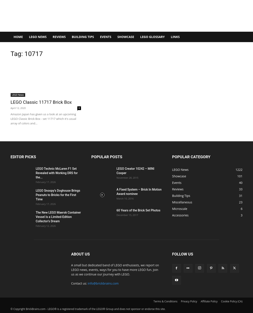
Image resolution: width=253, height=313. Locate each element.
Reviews (59, 37)
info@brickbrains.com (103, 283)
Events (105, 37)
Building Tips (83, 37)
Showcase (125, 37)
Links (175, 37)
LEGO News (37, 37)
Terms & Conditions (165, 301)
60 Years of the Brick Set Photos (138, 210)
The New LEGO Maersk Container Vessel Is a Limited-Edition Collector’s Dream (58, 217)
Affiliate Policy (209, 301)
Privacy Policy (189, 301)
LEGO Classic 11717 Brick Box (41, 102)
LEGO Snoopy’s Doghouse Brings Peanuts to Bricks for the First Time (58, 195)
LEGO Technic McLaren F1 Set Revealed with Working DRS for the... (57, 173)
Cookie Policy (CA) (232, 301)
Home (18, 37)
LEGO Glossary (152, 37)
